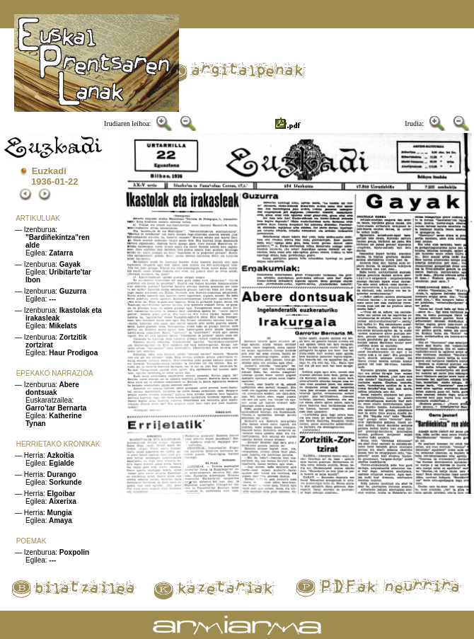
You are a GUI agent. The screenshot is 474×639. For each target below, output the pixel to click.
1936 (41, 181)
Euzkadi (49, 171)
